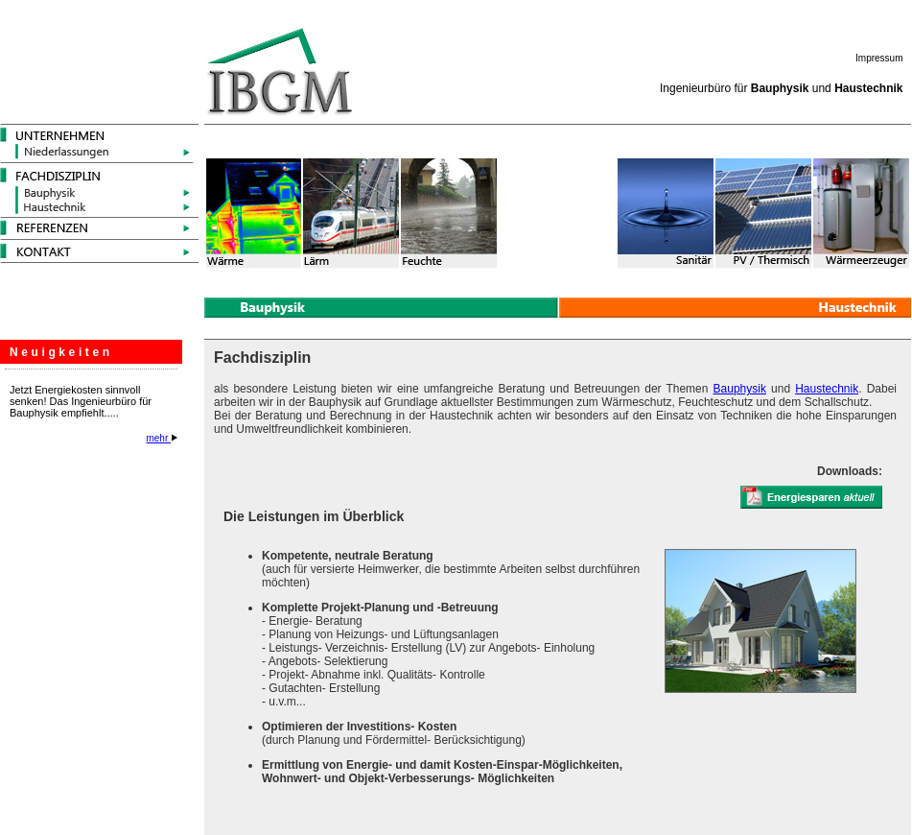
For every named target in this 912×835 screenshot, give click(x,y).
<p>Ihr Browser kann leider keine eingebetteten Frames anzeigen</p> (96, 532)
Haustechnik (826, 388)
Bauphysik (739, 388)
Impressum (878, 58)
